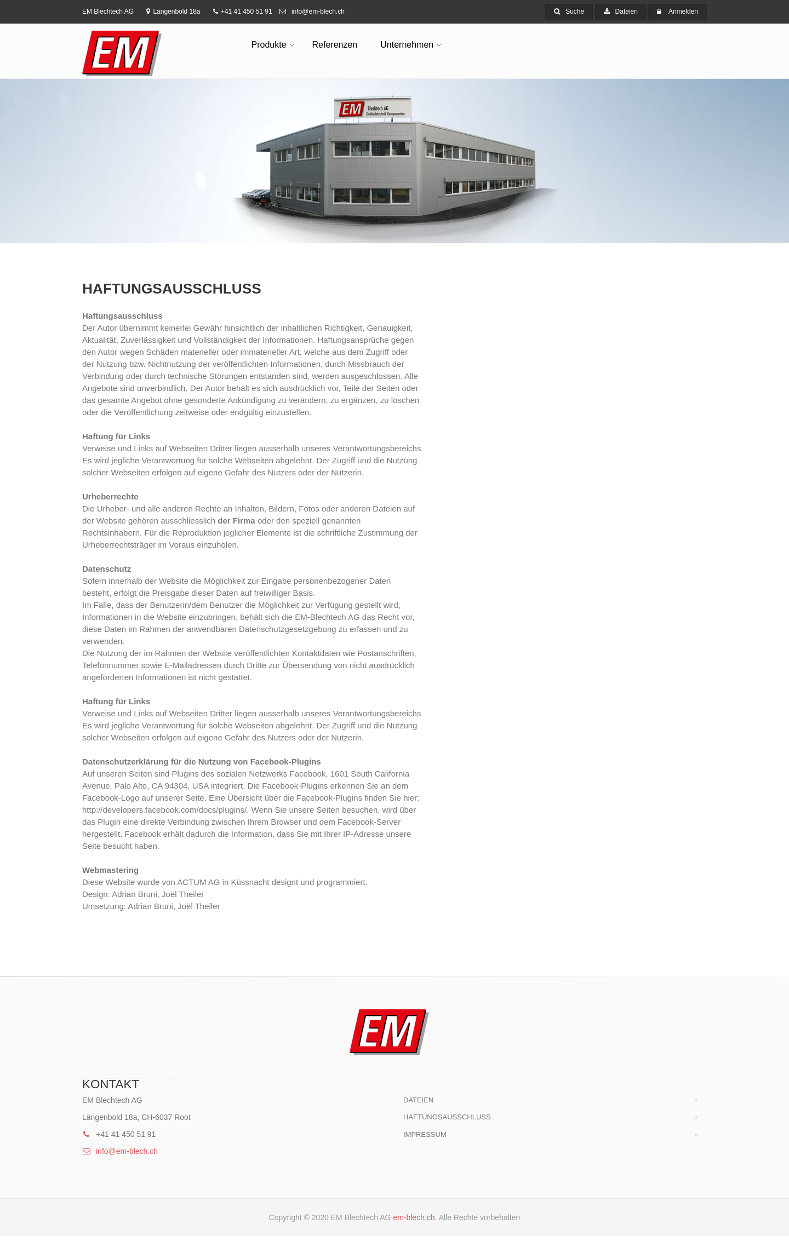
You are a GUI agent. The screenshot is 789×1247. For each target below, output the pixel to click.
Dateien (621, 11)
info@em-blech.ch (312, 11)
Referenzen (335, 44)
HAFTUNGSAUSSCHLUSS (447, 1117)
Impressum (425, 1134)
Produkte (269, 44)
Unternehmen (406, 44)
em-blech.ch (413, 1217)
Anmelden (683, 11)
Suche (569, 11)
